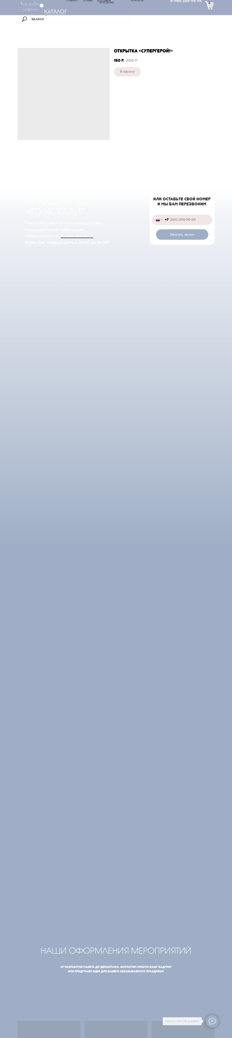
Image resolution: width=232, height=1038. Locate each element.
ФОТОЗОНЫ (106, 2)
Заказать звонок (182, 234)
